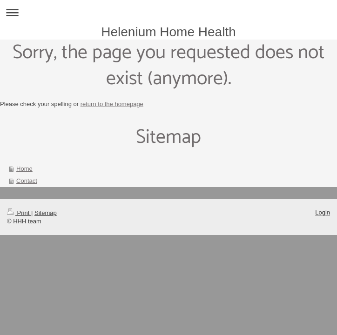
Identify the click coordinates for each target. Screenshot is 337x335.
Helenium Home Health (168, 32)
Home (24, 168)
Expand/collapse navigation (168, 12)
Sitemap (45, 212)
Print (19, 212)
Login (322, 212)
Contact (26, 180)
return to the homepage (112, 103)
